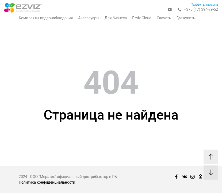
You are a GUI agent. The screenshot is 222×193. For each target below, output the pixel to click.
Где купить (186, 18)
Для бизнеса (116, 18)
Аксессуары (88, 18)
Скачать (164, 18)
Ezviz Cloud (141, 18)
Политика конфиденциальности (47, 182)
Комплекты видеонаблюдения (46, 18)
